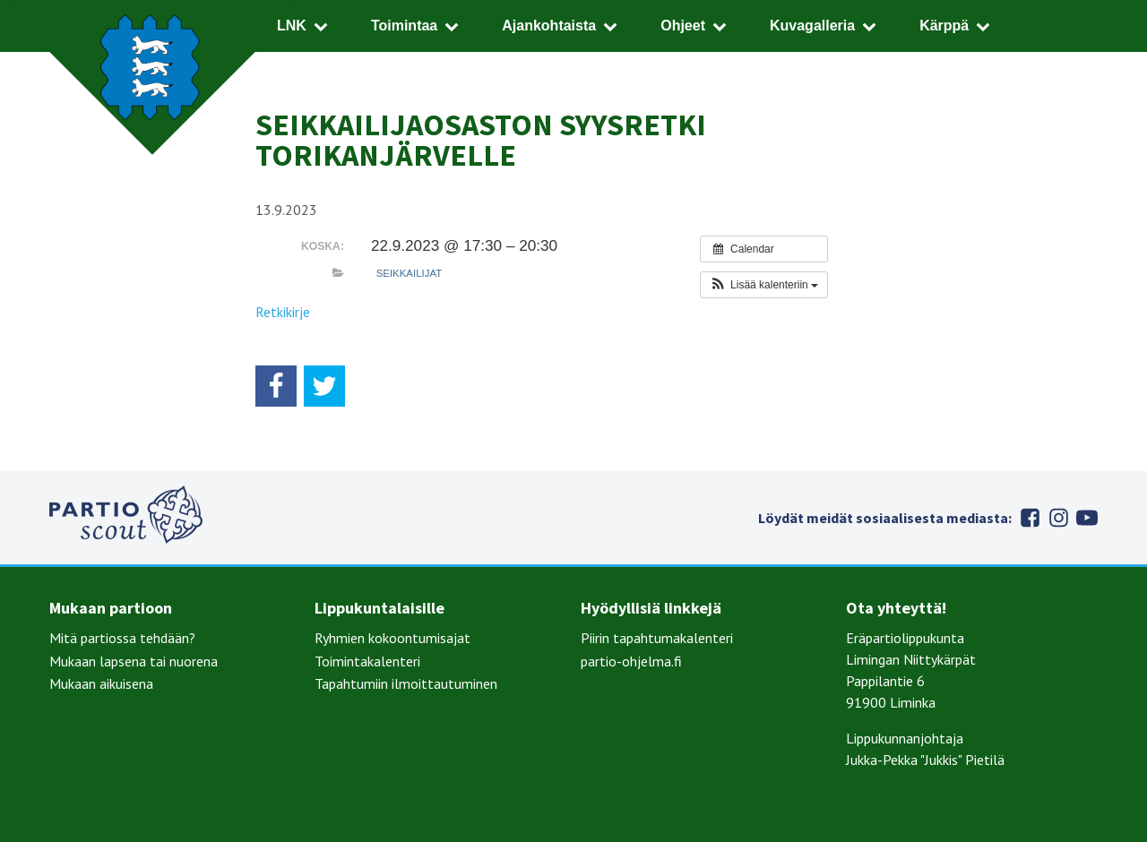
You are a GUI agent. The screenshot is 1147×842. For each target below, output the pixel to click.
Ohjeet (682, 25)
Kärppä (944, 25)
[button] (764, 284)
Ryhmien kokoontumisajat (392, 638)
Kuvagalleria (812, 25)
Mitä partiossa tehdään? (122, 638)
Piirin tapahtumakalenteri (657, 638)
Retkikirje (282, 312)
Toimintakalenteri (367, 661)
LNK (291, 25)
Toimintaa (404, 25)
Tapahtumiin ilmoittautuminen (406, 683)
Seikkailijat (409, 273)
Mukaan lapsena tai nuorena (133, 661)
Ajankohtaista (549, 25)
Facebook (1029, 517)
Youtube (1087, 517)
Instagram (1058, 517)
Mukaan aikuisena (101, 683)
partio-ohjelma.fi (631, 661)
